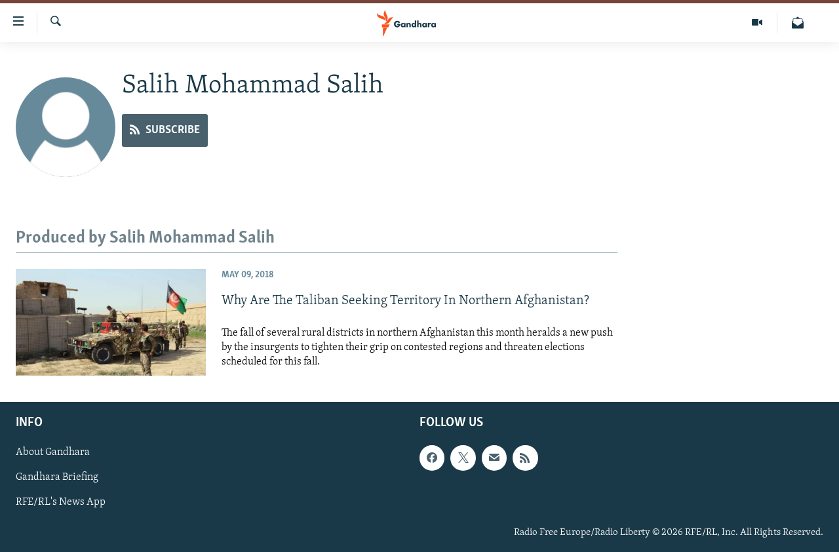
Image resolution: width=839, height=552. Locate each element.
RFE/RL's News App (61, 502)
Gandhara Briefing (57, 477)
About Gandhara (53, 452)
